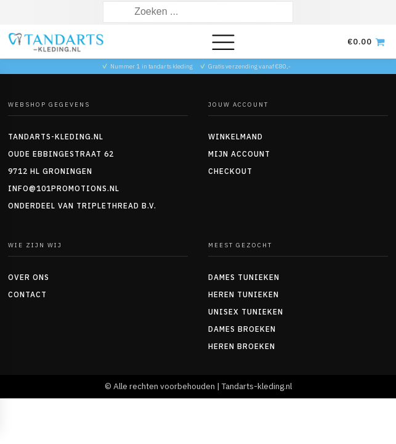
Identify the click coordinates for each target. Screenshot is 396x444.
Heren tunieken (243, 294)
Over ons (28, 277)
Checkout (230, 171)
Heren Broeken (241, 346)
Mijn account (239, 153)
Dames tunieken (244, 277)
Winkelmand (235, 136)
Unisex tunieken (245, 311)
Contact (27, 294)
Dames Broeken (242, 329)
